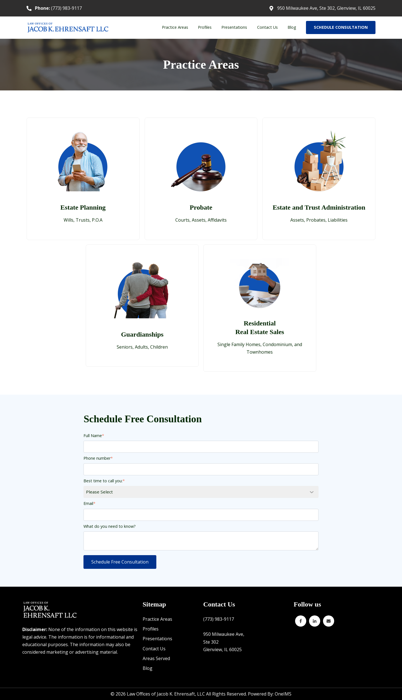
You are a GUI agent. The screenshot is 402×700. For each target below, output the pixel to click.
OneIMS (283, 694)
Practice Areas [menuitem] (175, 27)
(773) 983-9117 (58, 8)
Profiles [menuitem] (205, 27)
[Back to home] (68, 27)
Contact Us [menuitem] (267, 27)
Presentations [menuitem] (234, 27)
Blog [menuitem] (292, 27)
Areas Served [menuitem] (156, 658)
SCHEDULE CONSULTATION (341, 27)
